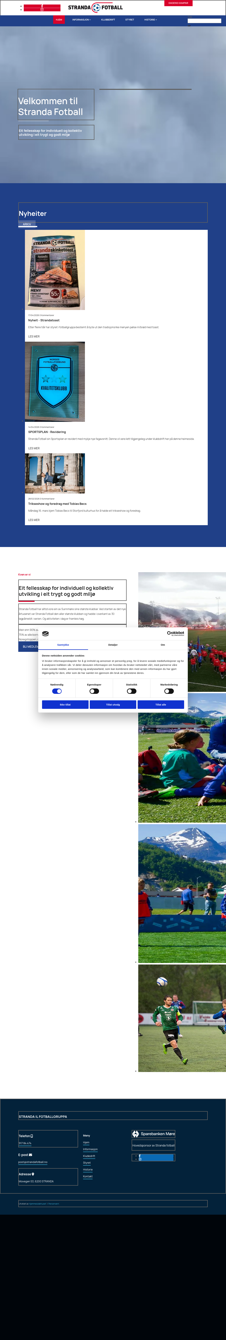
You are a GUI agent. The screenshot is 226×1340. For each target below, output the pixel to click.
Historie (149, 19)
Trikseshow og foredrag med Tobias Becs (57, 504)
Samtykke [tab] (63, 644)
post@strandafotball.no (32, 1162)
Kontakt (88, 1176)
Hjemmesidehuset (37, 1203)
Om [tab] (163, 644)
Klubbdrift (108, 19)
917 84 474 (25, 1143)
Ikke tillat (65, 704)
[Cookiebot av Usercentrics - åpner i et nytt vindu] (169, 633)
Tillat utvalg (113, 704)
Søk (190, 17)
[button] (189, 25)
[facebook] (42, 6)
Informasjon (80, 19)
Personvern (53, 1203)
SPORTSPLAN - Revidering (47, 432)
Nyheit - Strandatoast (44, 320)
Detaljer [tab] (113, 644)
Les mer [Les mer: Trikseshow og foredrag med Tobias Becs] (34, 520)
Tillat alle (161, 704)
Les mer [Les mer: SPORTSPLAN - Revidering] (34, 448)
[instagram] (42, 9)
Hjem (59, 19)
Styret (129, 19)
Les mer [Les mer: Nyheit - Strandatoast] (34, 336)
